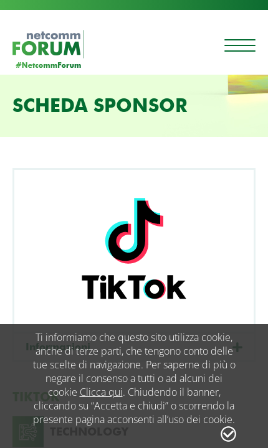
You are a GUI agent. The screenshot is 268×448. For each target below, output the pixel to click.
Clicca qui (101, 392)
